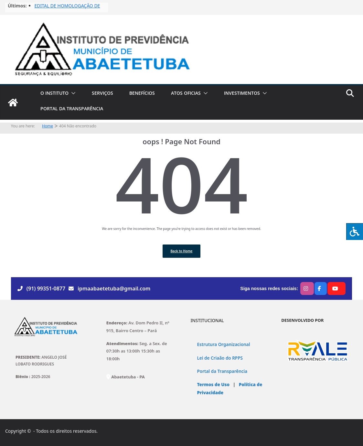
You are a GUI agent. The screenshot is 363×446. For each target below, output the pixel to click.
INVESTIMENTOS (242, 93)
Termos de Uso (213, 384)
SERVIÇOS (102, 93)
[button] (72, 93)
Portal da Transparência (222, 371)
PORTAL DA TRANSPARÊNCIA (71, 108)
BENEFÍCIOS (142, 93)
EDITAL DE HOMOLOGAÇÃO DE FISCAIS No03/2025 (67, 9)
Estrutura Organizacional (223, 344)
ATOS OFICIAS (186, 93)
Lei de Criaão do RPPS (220, 358)
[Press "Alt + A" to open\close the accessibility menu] (354, 231)
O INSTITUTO (54, 93)
